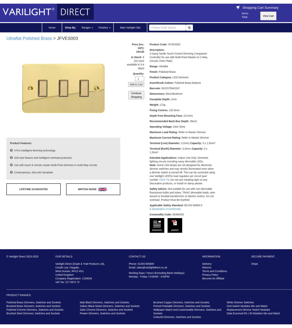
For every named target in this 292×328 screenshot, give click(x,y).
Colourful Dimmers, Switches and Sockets (177, 317)
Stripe (254, 263)
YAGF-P (163, 179)
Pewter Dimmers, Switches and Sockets (102, 313)
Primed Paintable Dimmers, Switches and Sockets (181, 306)
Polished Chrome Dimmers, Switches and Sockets (34, 309)
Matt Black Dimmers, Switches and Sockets (104, 302)
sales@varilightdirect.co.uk (152, 267)
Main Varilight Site (130, 27)
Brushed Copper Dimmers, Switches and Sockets (181, 302)
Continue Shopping (136, 95)
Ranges (87, 27)
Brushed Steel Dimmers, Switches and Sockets (33, 313)
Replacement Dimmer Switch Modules (248, 309)
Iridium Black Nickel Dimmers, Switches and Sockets (110, 306)
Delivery (207, 263)
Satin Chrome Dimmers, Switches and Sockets (106, 309)
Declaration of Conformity (166, 209)
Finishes (104, 27)
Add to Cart (136, 84)
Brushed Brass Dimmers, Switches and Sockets (33, 306)
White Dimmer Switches (240, 302)
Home (52, 27)
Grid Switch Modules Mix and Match (247, 306)
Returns (206, 267)
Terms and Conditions (214, 271)
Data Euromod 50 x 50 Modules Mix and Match (253, 313)
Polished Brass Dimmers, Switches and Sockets (33, 302)
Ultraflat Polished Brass (29, 38)
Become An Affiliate (213, 278)
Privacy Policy (210, 274)
